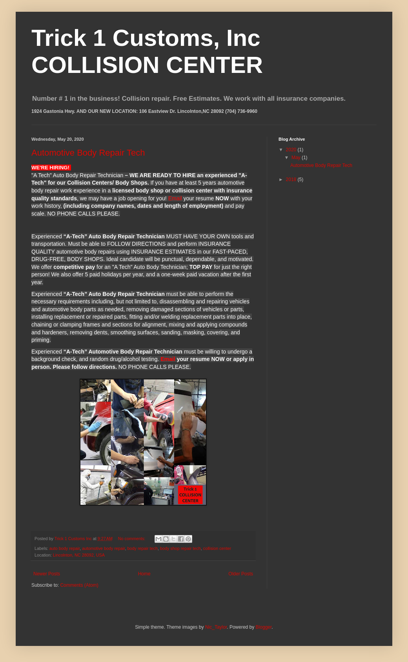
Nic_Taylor (216, 627)
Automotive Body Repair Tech (88, 153)
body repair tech (143, 548)
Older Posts (240, 574)
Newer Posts (46, 574)
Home (144, 574)
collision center (217, 548)
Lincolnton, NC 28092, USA (79, 555)
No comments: (132, 538)
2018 (292, 179)
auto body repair (64, 548)
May (296, 157)
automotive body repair (103, 548)
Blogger (264, 627)
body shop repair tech (180, 548)
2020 (292, 149)
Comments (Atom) (79, 585)
